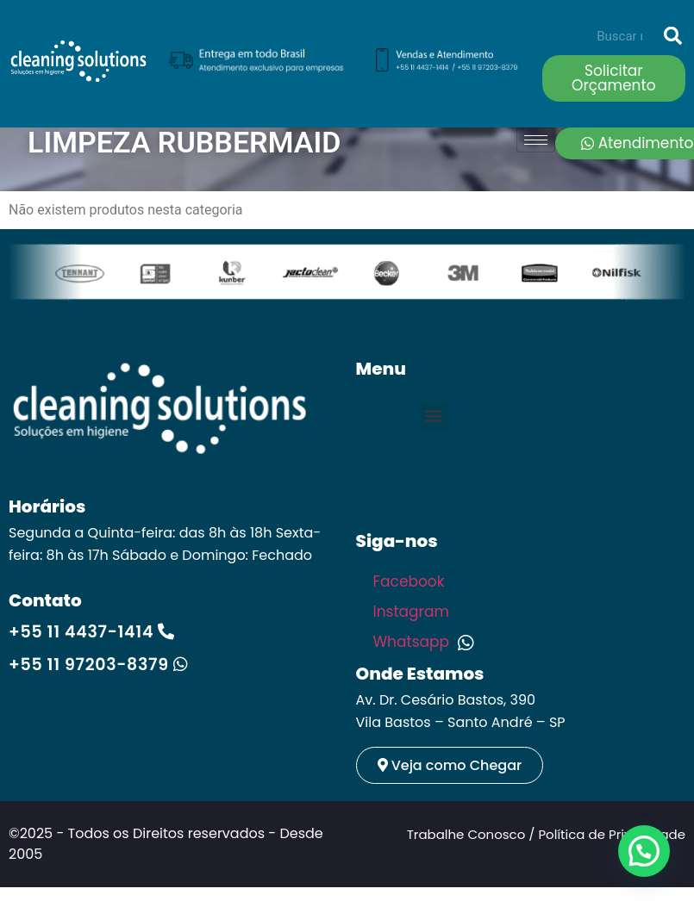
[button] (434, 415)
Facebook (410, 581)
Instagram (413, 611)
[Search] (672, 36)
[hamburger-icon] (535, 139)
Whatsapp (423, 641)
